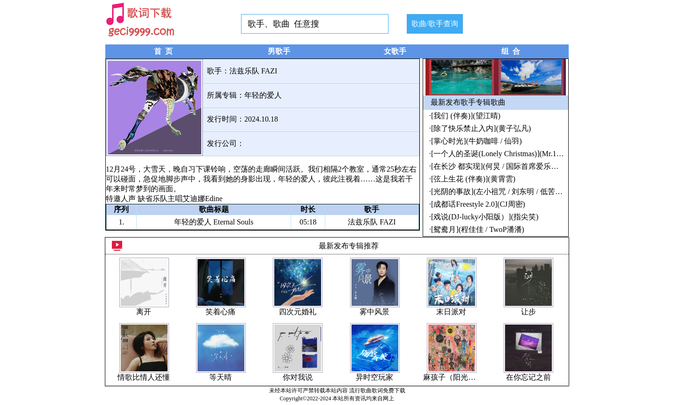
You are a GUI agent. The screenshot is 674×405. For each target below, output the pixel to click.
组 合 (510, 51)
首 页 (163, 51)
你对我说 (298, 377)
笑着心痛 (220, 312)
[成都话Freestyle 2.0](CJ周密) (478, 204)
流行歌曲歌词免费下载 (377, 390)
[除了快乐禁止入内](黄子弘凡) (481, 128)
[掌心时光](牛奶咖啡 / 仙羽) (476, 141)
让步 (528, 312)
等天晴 (220, 377)
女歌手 (395, 51)
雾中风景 (374, 312)
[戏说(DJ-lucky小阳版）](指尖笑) (484, 217)
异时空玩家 (374, 377)
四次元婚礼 (297, 312)
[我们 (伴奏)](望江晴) (465, 116)
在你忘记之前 (528, 377)
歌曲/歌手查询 (434, 24)
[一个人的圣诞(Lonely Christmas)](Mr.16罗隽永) (508, 154)
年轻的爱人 (263, 95)
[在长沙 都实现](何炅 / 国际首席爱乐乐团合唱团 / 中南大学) (529, 166)
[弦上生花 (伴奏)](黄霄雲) (473, 179)
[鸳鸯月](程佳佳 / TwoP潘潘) (477, 229)
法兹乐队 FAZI (253, 71)
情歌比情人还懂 (143, 377)
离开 (143, 312)
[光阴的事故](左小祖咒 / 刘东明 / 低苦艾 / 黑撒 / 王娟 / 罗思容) (533, 191)
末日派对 (451, 312)
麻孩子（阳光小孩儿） (460, 377)
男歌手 (279, 51)
